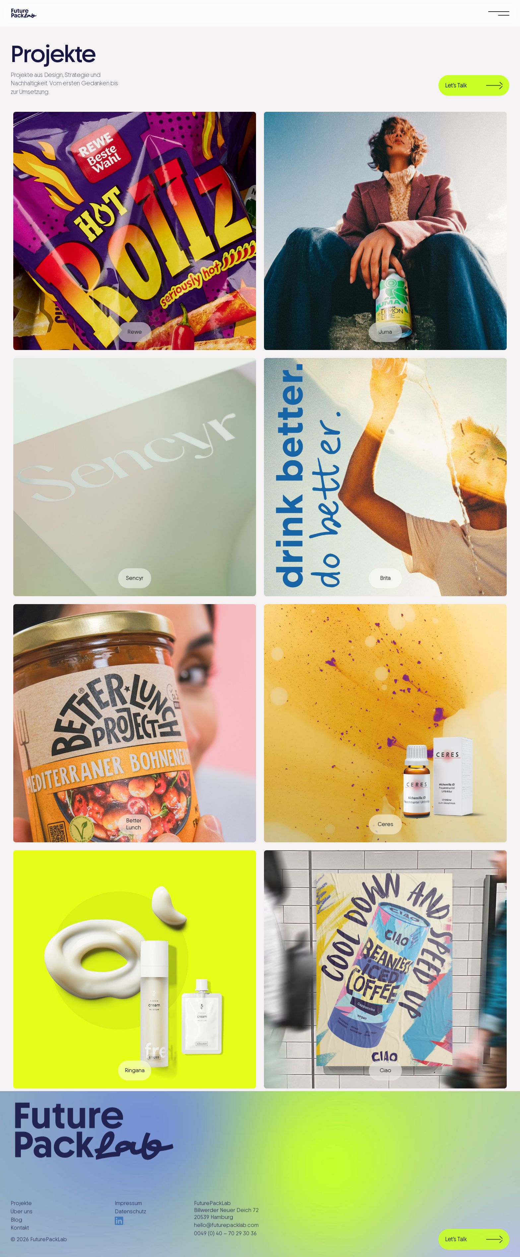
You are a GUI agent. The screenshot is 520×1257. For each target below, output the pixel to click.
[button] (498, 13)
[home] (24, 13)
